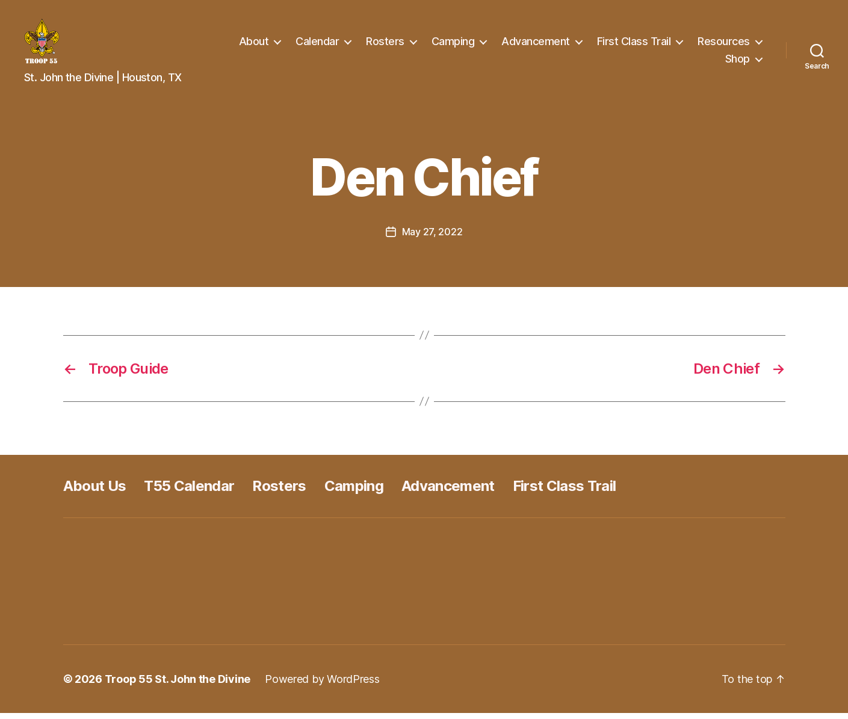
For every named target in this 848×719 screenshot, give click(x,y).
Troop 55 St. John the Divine (177, 685)
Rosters (464, 44)
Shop (737, 61)
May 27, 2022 (432, 238)
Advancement (615, 44)
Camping (532, 44)
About (333, 44)
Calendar (396, 44)
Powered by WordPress (322, 685)
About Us (94, 492)
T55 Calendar (189, 492)
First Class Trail (713, 44)
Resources (672, 61)
